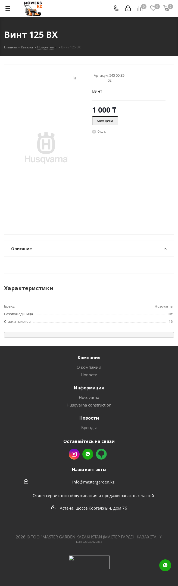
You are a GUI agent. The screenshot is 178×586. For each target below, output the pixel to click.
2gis (101, 454)
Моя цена (105, 120)
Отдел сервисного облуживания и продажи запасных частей (93, 495)
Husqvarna (89, 397)
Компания (89, 358)
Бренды (89, 427)
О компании (89, 367)
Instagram (74, 454)
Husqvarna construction (89, 405)
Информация (89, 388)
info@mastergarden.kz (93, 482)
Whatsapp (87, 454)
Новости (89, 374)
